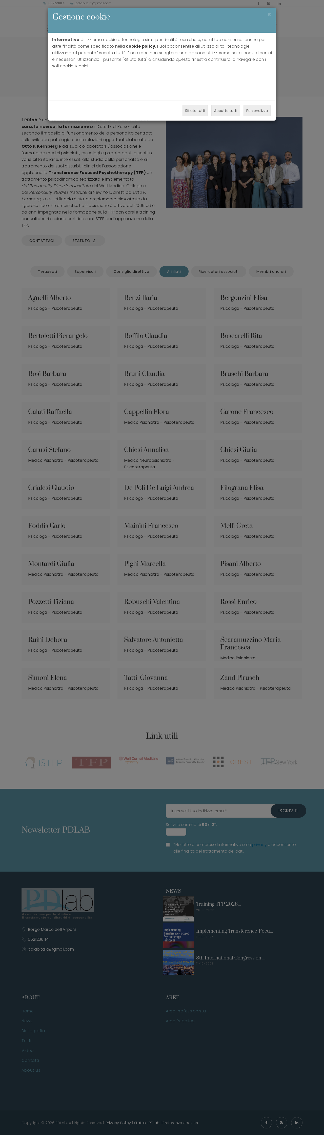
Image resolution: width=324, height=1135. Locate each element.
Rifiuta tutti (195, 110)
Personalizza (257, 110)
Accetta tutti (225, 110)
